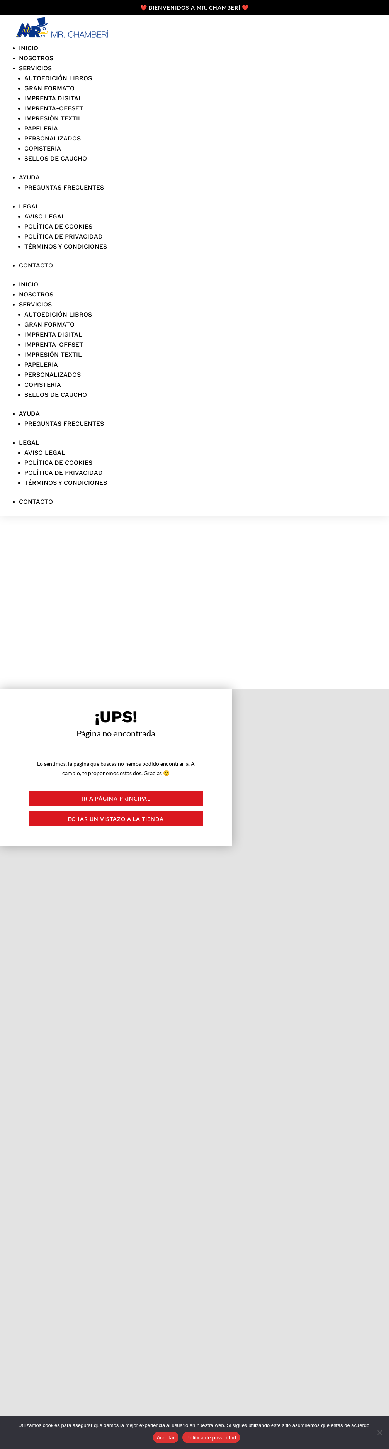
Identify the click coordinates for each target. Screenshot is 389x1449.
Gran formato (49, 88)
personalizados (52, 138)
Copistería (42, 148)
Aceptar (166, 1438)
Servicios (35, 68)
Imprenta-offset (53, 108)
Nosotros (36, 58)
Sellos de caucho (55, 158)
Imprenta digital (53, 98)
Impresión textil (53, 118)
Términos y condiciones (65, 246)
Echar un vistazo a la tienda (116, 819)
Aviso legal (44, 216)
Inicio (28, 48)
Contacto (36, 265)
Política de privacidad (63, 236)
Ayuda (29, 177)
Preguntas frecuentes (64, 187)
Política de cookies (58, 226)
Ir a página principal (116, 798)
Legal (29, 206)
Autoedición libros (58, 78)
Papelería (41, 128)
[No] (379, 1432)
